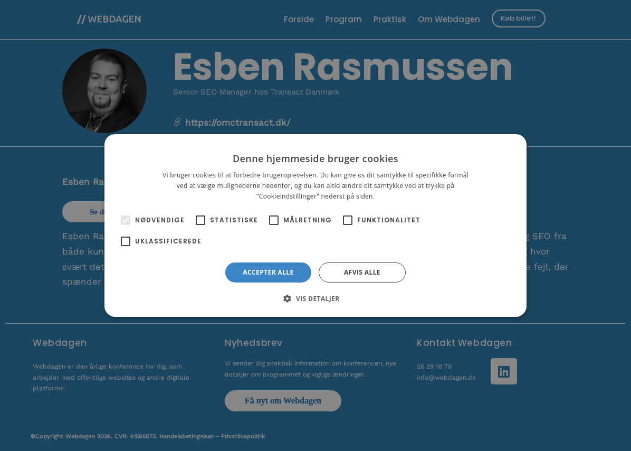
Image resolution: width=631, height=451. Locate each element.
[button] (315, 298)
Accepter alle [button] (268, 272)
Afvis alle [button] (362, 272)
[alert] (315, 225)
